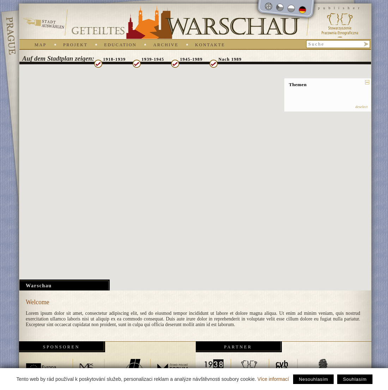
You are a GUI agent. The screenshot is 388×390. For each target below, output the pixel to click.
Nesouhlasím (313, 379)
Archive (165, 44)
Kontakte (210, 44)
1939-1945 (152, 59)
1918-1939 (114, 59)
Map (41, 44)
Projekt (75, 44)
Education (120, 44)
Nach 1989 (230, 59)
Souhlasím (354, 379)
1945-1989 (191, 59)
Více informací (273, 379)
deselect (361, 106)
